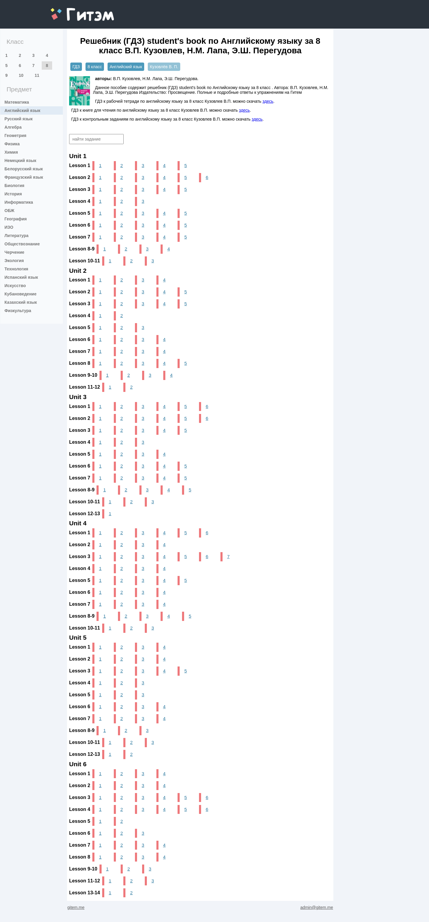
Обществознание (22, 244)
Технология (16, 269)
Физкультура (17, 310)
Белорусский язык (23, 168)
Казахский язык (20, 302)
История (13, 193)
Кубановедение (20, 294)
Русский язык (18, 118)
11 (37, 75)
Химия (11, 152)
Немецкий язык (20, 160)
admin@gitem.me (316, 907)
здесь (267, 101)
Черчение (14, 252)
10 (21, 75)
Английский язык (22, 110)
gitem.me (66, 10)
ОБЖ (9, 210)
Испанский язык (21, 277)
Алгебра (12, 127)
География (15, 219)
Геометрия (15, 135)
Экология (14, 260)
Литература (16, 235)
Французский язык (23, 177)
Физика (12, 143)
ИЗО (8, 227)
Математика (16, 102)
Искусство (15, 285)
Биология (14, 185)
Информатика (18, 202)
